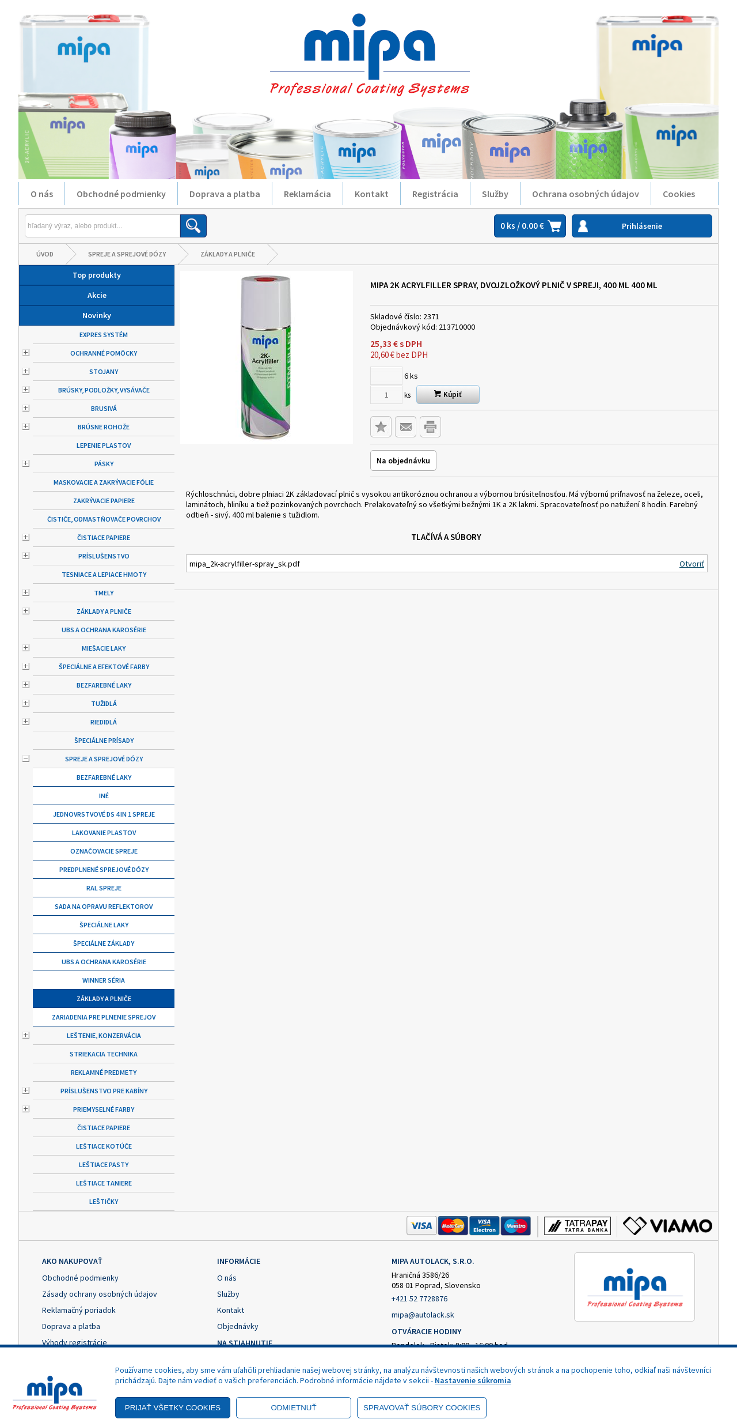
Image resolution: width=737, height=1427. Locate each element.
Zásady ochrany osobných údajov (99, 1294)
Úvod (45, 254)
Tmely (103, 592)
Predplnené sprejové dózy (104, 869)
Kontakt (372, 193)
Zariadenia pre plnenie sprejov (103, 1017)
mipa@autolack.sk (423, 1314)
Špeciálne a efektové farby (104, 666)
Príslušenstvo (104, 556)
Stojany (103, 371)
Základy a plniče (227, 254)
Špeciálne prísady (104, 740)
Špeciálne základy (103, 943)
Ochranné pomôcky (103, 353)
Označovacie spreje (104, 851)
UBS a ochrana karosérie (104, 629)
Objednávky (238, 1326)
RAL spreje (103, 888)
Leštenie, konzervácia (104, 1035)
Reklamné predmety (103, 1072)
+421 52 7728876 (419, 1298)
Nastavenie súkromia (473, 1380)
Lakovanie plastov (104, 832)
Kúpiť (448, 394)
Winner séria (103, 980)
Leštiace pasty (103, 1164)
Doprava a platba (224, 193)
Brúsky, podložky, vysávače (104, 390)
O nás (42, 193)
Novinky (96, 315)
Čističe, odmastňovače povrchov (104, 519)
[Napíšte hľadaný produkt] (102, 225)
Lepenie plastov (104, 445)
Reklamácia (307, 193)
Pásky (103, 463)
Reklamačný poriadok (79, 1310)
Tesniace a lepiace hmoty (104, 574)
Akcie (97, 295)
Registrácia (435, 193)
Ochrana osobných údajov (585, 193)
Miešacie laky (104, 648)
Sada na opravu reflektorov (104, 906)
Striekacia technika (104, 1054)
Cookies (679, 193)
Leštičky (103, 1201)
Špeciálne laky (103, 924)
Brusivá (104, 408)
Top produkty (97, 275)
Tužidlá (104, 703)
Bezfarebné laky (104, 685)
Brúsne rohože (104, 426)
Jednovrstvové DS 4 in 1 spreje (104, 814)
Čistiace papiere (103, 537)
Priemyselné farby (103, 1109)
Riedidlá (103, 722)
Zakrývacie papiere (104, 500)
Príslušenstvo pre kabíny (103, 1090)
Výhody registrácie (74, 1342)
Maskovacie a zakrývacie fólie (104, 482)
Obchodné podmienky (121, 193)
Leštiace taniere (104, 1183)
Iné (104, 795)
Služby (495, 193)
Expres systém (103, 334)
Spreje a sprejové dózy (127, 254)
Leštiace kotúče (104, 1146)
